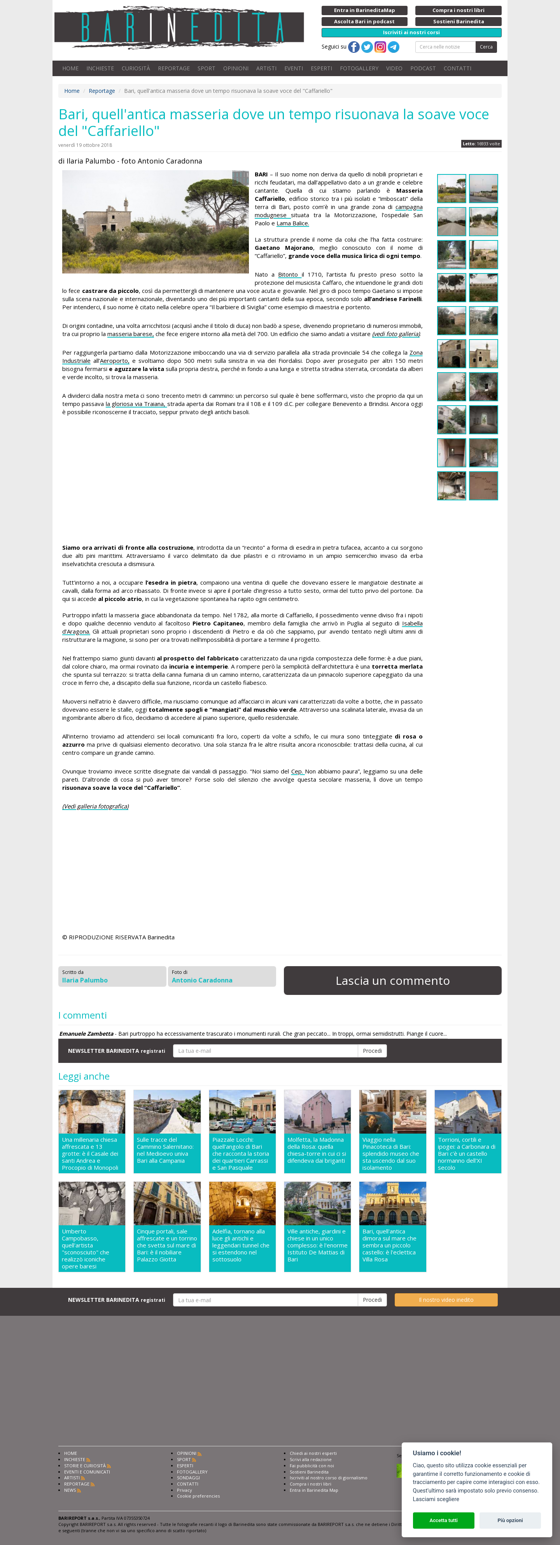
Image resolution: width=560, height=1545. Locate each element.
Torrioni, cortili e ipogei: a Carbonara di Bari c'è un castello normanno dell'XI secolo (466, 1153)
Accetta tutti (443, 1520)
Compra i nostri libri (310, 1484)
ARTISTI (266, 68)
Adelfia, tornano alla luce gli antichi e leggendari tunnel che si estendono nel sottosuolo (241, 1245)
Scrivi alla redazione (311, 1459)
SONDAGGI (188, 1478)
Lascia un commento (393, 980)
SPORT (206, 68)
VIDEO (394, 68)
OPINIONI (235, 68)
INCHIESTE (100, 68)
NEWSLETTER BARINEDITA (116, 1050)
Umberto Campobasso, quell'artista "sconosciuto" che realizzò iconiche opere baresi (85, 1249)
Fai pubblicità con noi (312, 1465)
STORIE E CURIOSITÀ (85, 1465)
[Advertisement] (242, 481)
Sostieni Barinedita (309, 1472)
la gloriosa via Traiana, (136, 404)
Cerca (486, 47)
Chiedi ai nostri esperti (313, 1453)
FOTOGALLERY (359, 68)
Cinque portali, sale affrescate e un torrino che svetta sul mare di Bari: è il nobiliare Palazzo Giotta (167, 1245)
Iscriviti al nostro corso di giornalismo (329, 1478)
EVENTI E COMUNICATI (87, 1472)
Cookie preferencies (198, 1496)
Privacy (184, 1490)
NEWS (70, 1490)
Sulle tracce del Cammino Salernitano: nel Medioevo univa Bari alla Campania (165, 1150)
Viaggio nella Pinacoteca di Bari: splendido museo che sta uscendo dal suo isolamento (390, 1153)
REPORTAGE (174, 68)
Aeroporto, (115, 360)
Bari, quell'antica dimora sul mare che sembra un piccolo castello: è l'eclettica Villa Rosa (389, 1245)
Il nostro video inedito (446, 1299)
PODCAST (423, 68)
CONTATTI (457, 68)
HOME (70, 68)
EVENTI (293, 68)
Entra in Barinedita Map (314, 1490)
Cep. (298, 771)
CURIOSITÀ (136, 68)
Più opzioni (510, 1520)
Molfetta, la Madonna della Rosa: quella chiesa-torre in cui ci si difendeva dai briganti (316, 1150)
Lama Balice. (292, 223)
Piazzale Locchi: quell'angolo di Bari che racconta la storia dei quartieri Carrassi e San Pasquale (240, 1153)
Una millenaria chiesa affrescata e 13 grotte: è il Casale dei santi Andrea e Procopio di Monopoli (90, 1153)
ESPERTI (321, 68)
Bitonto (289, 274)
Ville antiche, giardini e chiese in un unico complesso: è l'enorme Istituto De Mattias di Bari (317, 1245)
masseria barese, (130, 334)
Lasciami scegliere (436, 1499)
